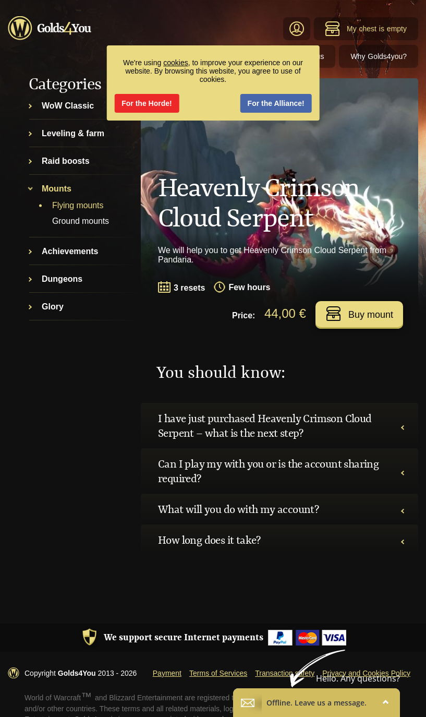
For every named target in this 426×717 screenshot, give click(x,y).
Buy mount (359, 313)
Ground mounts (80, 221)
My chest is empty (366, 28)
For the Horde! (146, 103)
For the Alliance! (276, 103)
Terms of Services (218, 673)
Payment (167, 673)
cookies (175, 62)
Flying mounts (77, 205)
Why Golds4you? (378, 56)
